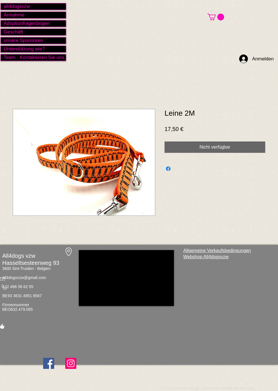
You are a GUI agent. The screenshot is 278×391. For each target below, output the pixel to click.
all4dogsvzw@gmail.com (24, 277)
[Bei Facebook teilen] (168, 168)
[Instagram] (70, 363)
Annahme (14, 15)
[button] (215, 17)
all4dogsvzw (17, 6)
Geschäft (13, 32)
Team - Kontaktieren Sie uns (34, 57)
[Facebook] (48, 363)
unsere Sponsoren (23, 40)
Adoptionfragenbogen (27, 23)
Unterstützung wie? (24, 49)
